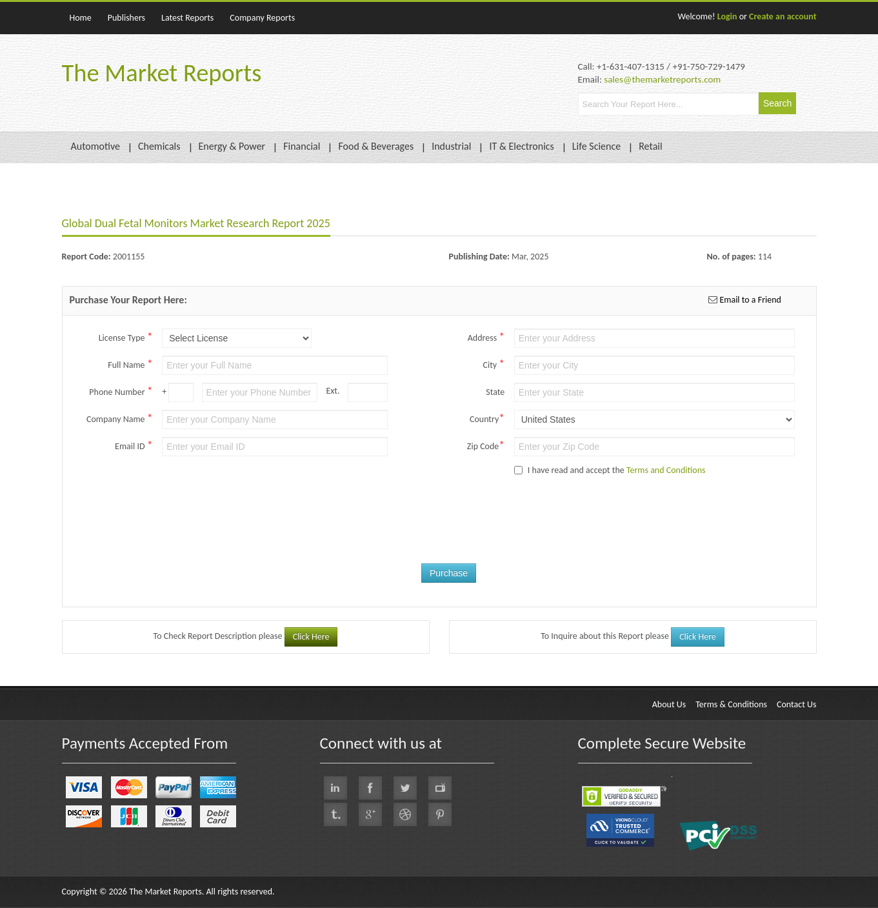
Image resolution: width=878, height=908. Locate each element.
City (493, 364)
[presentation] (467, 532)
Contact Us (797, 704)
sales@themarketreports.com (662, 79)
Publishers (126, 17)
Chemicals (159, 146)
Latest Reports (187, 17)
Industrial (451, 146)
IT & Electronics (521, 146)
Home (81, 17)
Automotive (95, 146)
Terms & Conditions (731, 704)
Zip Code (485, 445)
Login (727, 16)
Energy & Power (232, 146)
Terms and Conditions (666, 470)
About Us (669, 704)
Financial (301, 146)
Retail (650, 146)
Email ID (134, 445)
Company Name (119, 418)
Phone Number (120, 391)
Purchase (449, 573)
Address (486, 337)
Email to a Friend (749, 299)
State (495, 392)
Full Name (130, 364)
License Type (126, 337)
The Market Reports (162, 73)
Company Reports (262, 17)
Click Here (311, 636)
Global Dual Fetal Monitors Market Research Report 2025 (196, 223)
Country (487, 418)
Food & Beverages (376, 146)
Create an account (782, 16)
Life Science (596, 146)
